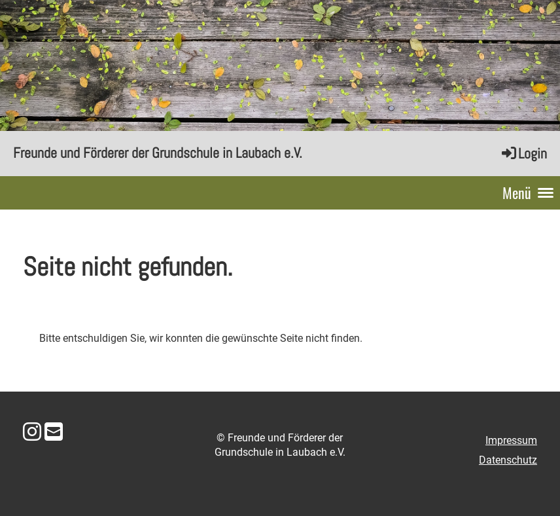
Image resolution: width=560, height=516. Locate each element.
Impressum (511, 440)
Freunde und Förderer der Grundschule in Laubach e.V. (157, 152)
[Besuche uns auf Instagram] (32, 432)
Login (523, 153)
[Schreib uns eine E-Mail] (53, 432)
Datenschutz (508, 460)
